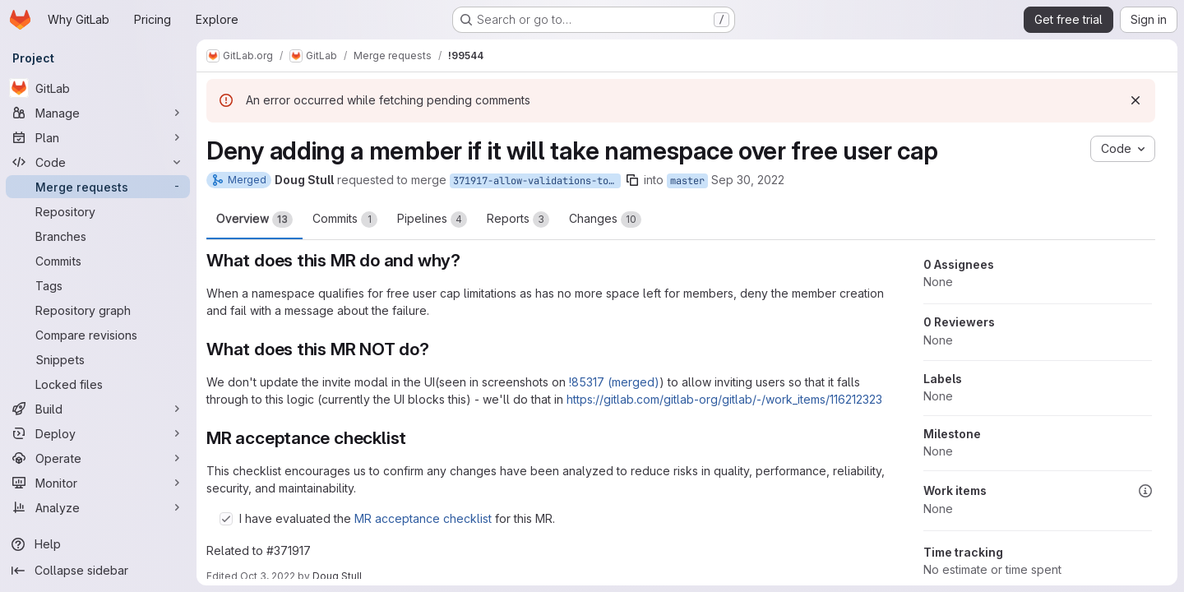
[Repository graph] (99, 309)
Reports (519, 219)
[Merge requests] (99, 186)
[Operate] (99, 457)
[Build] (99, 408)
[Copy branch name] (633, 180)
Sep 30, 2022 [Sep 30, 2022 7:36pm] (748, 180)
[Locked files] (99, 383)
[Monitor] (99, 482)
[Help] (99, 544)
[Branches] (99, 235)
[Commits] (99, 260)
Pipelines (433, 219)
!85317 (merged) (615, 382)
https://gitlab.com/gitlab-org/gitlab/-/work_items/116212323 (725, 399)
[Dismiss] (1135, 100)
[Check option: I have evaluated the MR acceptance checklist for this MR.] (227, 518)
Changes (606, 219)
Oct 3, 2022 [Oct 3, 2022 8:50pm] (268, 576)
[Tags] (99, 285)
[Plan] (99, 137)
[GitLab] (99, 87)
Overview (255, 219)
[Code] (99, 161)
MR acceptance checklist (424, 518)
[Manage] (99, 112)
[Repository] (99, 211)
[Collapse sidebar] (99, 570)
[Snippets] (99, 359)
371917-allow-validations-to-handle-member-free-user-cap (538, 180)
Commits (345, 219)
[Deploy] (99, 433)
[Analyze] (99, 507)
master (688, 180)
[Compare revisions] (99, 334)
